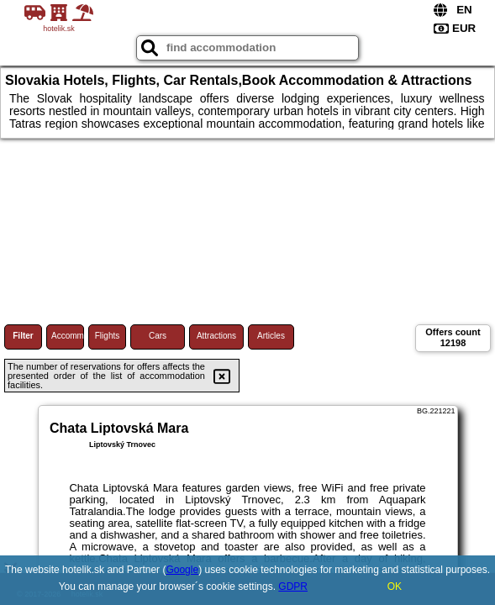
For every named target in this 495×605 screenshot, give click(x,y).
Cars (157, 335)
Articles (271, 335)
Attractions (216, 335)
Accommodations (67, 335)
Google (182, 570)
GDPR (293, 586)
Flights (107, 335)
